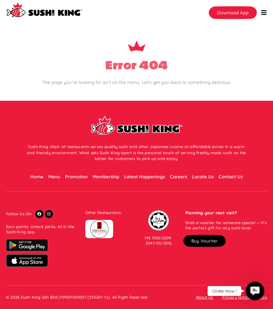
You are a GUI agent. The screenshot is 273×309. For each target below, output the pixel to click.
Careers (178, 177)
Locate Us (203, 177)
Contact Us (231, 177)
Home (36, 177)
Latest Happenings (144, 177)
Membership (106, 177)
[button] (233, 12)
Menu (54, 177)
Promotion (76, 177)
